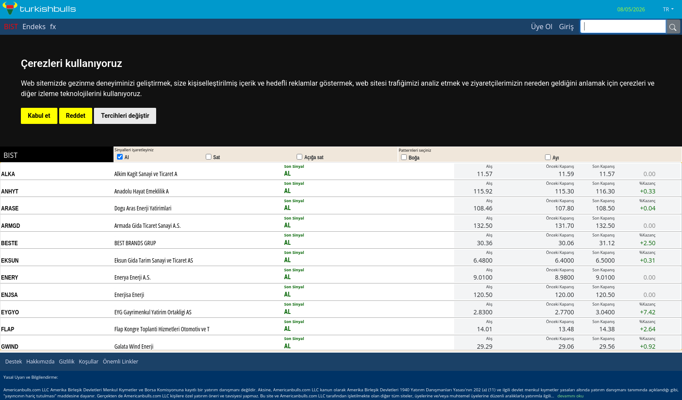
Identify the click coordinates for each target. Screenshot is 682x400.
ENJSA (9, 294)
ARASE (10, 208)
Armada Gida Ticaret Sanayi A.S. (147, 225)
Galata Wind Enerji (134, 346)
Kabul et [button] (39, 115)
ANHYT (10, 191)
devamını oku (571, 396)
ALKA (8, 173)
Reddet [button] (76, 115)
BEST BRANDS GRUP (135, 243)
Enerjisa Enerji (129, 294)
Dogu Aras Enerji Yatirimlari (142, 208)
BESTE (9, 243)
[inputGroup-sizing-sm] (623, 26)
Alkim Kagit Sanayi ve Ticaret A (145, 174)
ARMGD (10, 225)
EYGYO (10, 312)
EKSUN (10, 260)
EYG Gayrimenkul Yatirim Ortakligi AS (152, 312)
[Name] (672, 26)
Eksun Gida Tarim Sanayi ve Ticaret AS (153, 260)
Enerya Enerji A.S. (132, 277)
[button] (671, 9)
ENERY (9, 277)
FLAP (7, 329)
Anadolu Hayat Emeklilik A (141, 191)
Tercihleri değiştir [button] (125, 115)
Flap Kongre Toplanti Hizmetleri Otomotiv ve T (162, 329)
